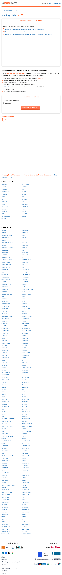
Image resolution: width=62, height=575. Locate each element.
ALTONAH (25, 233)
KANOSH (4, 370)
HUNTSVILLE (5, 355)
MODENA (24, 414)
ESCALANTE (5, 306)
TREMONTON (26, 512)
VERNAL (24, 517)
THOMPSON (25, 507)
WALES (24, 521)
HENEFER (25, 340)
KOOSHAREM (6, 375)
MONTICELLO (26, 419)
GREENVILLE (26, 328)
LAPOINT (24, 379)
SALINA (24, 477)
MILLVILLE (5, 411)
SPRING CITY (6, 495)
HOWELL (4, 353)
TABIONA (4, 504)
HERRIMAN (25, 343)
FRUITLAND (5, 318)
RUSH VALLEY (6, 475)
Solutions (4, 570)
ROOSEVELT (5, 473)
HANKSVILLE (5, 335)
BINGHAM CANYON (7, 247)
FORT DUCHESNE (7, 316)
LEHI (23, 384)
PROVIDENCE (6, 460)
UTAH (3, 214)
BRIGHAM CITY (6, 257)
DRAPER (24, 287)
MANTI (24, 397)
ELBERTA (4, 299)
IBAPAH (4, 360)
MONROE (24, 416)
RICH (3, 204)
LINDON (4, 389)
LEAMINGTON (26, 382)
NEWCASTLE (6, 433)
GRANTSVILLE (26, 326)
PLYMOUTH (25, 455)
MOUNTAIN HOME (27, 426)
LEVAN (4, 387)
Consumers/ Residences (12, 100)
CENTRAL (25, 267)
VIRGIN (4, 521)
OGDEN (24, 438)
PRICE (24, 458)
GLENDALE (5, 323)
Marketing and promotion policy (11, 562)
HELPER (4, 340)
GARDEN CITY (26, 318)
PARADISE (5, 446)
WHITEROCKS (6, 531)
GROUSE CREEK (27, 331)
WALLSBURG (6, 524)
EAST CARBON (26, 294)
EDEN (23, 296)
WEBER (4, 218)
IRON (3, 197)
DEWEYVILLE (6, 287)
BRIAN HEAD (25, 255)
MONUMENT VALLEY (8, 421)
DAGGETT (5, 189)
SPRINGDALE (26, 495)
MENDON (24, 404)
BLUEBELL (5, 250)
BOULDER (25, 252)
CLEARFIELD (26, 274)
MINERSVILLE (26, 411)
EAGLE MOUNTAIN (7, 294)
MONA (3, 416)
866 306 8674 (54, 3)
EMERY (24, 192)
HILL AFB (24, 345)
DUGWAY (4, 291)
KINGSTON (25, 372)
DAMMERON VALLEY (8, 284)
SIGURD (24, 487)
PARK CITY (5, 448)
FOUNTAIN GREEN (27, 316)
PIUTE (23, 201)
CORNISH (4, 282)
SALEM (4, 477)
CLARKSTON (25, 272)
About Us (4, 557)
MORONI (4, 424)
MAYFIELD (25, 402)
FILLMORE (25, 313)
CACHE (4, 187)
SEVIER (4, 209)
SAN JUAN (5, 206)
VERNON (4, 519)
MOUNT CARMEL (27, 424)
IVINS (23, 360)
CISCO (4, 272)
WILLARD (24, 531)
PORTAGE (5, 458)
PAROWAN (5, 451)
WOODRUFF (5, 534)
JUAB (23, 197)
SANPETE (25, 206)
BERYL (4, 245)
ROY (23, 473)
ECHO (3, 296)
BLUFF (24, 250)
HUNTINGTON (26, 353)
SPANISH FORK (26, 492)
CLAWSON (5, 274)
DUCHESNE (5, 192)
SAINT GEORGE (26, 475)
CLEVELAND (5, 277)
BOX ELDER (25, 184)
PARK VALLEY (26, 448)
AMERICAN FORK (7, 235)
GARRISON (25, 321)
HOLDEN (24, 348)
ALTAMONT (25, 230)
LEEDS (4, 384)
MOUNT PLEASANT (7, 426)
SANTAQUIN (25, 482)
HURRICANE (25, 355)
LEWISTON (25, 387)
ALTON (4, 233)
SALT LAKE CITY (7, 480)
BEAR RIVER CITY (7, 242)
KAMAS (24, 365)
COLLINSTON (6, 279)
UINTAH (24, 211)
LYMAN (24, 392)
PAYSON (24, 451)
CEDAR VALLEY (6, 265)
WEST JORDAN (26, 529)
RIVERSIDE (25, 468)
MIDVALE (24, 407)
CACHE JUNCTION (7, 260)
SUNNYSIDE (5, 502)
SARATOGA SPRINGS (8, 485)
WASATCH (25, 214)
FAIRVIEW (5, 309)
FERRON (24, 311)
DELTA (24, 284)
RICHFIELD (25, 465)
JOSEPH (24, 362)
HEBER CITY (25, 338)
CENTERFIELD (26, 265)
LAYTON (4, 382)
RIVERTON (5, 470)
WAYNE (24, 216)
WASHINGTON (6, 216)
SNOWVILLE (25, 490)
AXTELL (24, 240)
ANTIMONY (25, 238)
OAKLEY (4, 438)
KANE (3, 199)
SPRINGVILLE (6, 497)
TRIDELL (24, 514)
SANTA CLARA (6, 482)
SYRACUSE (25, 502)
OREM (3, 443)
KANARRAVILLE (26, 367)
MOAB (3, 414)
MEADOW (4, 404)
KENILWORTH (6, 372)
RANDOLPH (25, 463)
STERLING (25, 497)
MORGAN (4, 201)
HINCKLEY (5, 348)
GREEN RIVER (6, 328)
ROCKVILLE (25, 470)
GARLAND (5, 321)
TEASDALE (5, 507)
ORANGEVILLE (6, 441)
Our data (4, 559)
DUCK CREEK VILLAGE (29, 289)
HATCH (4, 338)
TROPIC (4, 517)
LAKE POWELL (26, 377)
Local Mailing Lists (7, 10)
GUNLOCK (5, 333)
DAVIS (23, 189)
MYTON (4, 428)
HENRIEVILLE (6, 343)
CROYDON (25, 282)
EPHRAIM (24, 304)
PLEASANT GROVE (7, 455)
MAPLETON (25, 399)
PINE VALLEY (26, 453)
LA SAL (24, 375)
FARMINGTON (26, 309)
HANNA (24, 335)
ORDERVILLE (26, 441)
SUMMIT (24, 209)
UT (16, 10)
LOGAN (4, 392)
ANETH (24, 235)
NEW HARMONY (27, 431)
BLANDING (25, 247)
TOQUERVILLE (26, 509)
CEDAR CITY (25, 262)
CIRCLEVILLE (26, 269)
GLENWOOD (25, 323)
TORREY (4, 512)
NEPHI (3, 431)
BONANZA (5, 252)
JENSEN (4, 362)
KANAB (4, 367)
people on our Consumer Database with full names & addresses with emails (28, 34)
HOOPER (24, 350)
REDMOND (5, 465)
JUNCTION (5, 365)
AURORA (4, 240)
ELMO (23, 299)
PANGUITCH (25, 443)
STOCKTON (5, 500)
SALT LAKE (25, 204)
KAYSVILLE (25, 370)
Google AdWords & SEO (9, 568)
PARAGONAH (26, 446)
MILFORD (24, 409)
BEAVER (4, 184)
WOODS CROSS (27, 534)
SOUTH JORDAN (7, 492)
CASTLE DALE (6, 262)
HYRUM (24, 358)
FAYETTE (4, 311)
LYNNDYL (4, 394)
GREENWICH (6, 331)
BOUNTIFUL (5, 255)
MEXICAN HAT (6, 407)
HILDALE (4, 345)
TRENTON (5, 514)
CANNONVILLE (26, 260)
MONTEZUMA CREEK (8, 419)
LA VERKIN (5, 377)
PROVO (24, 460)
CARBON (24, 187)
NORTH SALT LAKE (7, 436)
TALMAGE (25, 504)
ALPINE (4, 230)
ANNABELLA (5, 238)
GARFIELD (5, 194)
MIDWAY (4, 409)
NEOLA (24, 428)
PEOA (3, 453)
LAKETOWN (5, 379)
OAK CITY (25, 436)
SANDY (24, 480)
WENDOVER (5, 529)
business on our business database (16, 32)
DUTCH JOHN (26, 291)
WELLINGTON (6, 526)
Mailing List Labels (9, 87)
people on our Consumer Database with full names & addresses (24, 29)
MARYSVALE (5, 402)
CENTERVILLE (6, 267)
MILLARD (24, 199)
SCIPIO (24, 485)
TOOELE (4, 211)
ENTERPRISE (6, 304)
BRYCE (24, 257)
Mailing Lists (9, 15)
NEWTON (24, 433)
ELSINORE (5, 301)
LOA (23, 389)
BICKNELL (25, 245)
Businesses (8, 103)
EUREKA (24, 306)
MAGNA (24, 394)
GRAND (24, 194)
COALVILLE (25, 277)
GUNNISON (25, 333)
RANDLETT (5, 463)
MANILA (4, 397)
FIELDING (4, 313)
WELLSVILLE (25, 526)
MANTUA (4, 399)
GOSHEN (4, 326)
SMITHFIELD (5, 490)
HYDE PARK (5, 358)
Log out (4, 564)
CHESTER (5, 269)
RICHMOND (5, 468)
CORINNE (25, 279)
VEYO (23, 519)
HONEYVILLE (6, 350)
